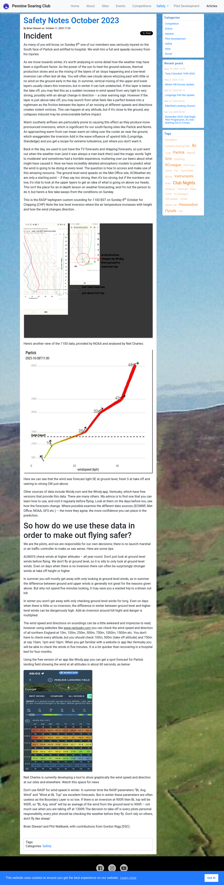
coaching (179, 159)
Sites (105, 6)
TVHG (168, 193)
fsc (176, 170)
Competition (172, 23)
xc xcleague (181, 193)
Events (120, 6)
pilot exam (189, 165)
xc (194, 145)
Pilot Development (186, 6)
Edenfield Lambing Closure (180, 105)
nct (181, 211)
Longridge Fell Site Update (180, 95)
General (169, 33)
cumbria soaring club (177, 146)
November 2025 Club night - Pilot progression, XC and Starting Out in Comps (181, 119)
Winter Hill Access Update (179, 84)
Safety (161, 6)
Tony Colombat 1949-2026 (180, 73)
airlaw (184, 198)
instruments (184, 176)
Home (75, 6)
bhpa (193, 188)
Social (168, 53)
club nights (184, 182)
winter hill (171, 205)
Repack (191, 152)
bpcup (168, 176)
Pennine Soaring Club (26, 6)
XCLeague (173, 165)
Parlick (179, 152)
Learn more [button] (128, 877)
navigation (171, 139)
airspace (170, 188)
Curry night (187, 170)
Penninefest (188, 205)
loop (168, 152)
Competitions (141, 6)
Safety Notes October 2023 (71, 20)
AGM (168, 183)
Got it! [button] (211, 877)
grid (168, 159)
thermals (182, 188)
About (90, 6)
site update (171, 198)
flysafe (170, 211)
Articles (212, 6)
